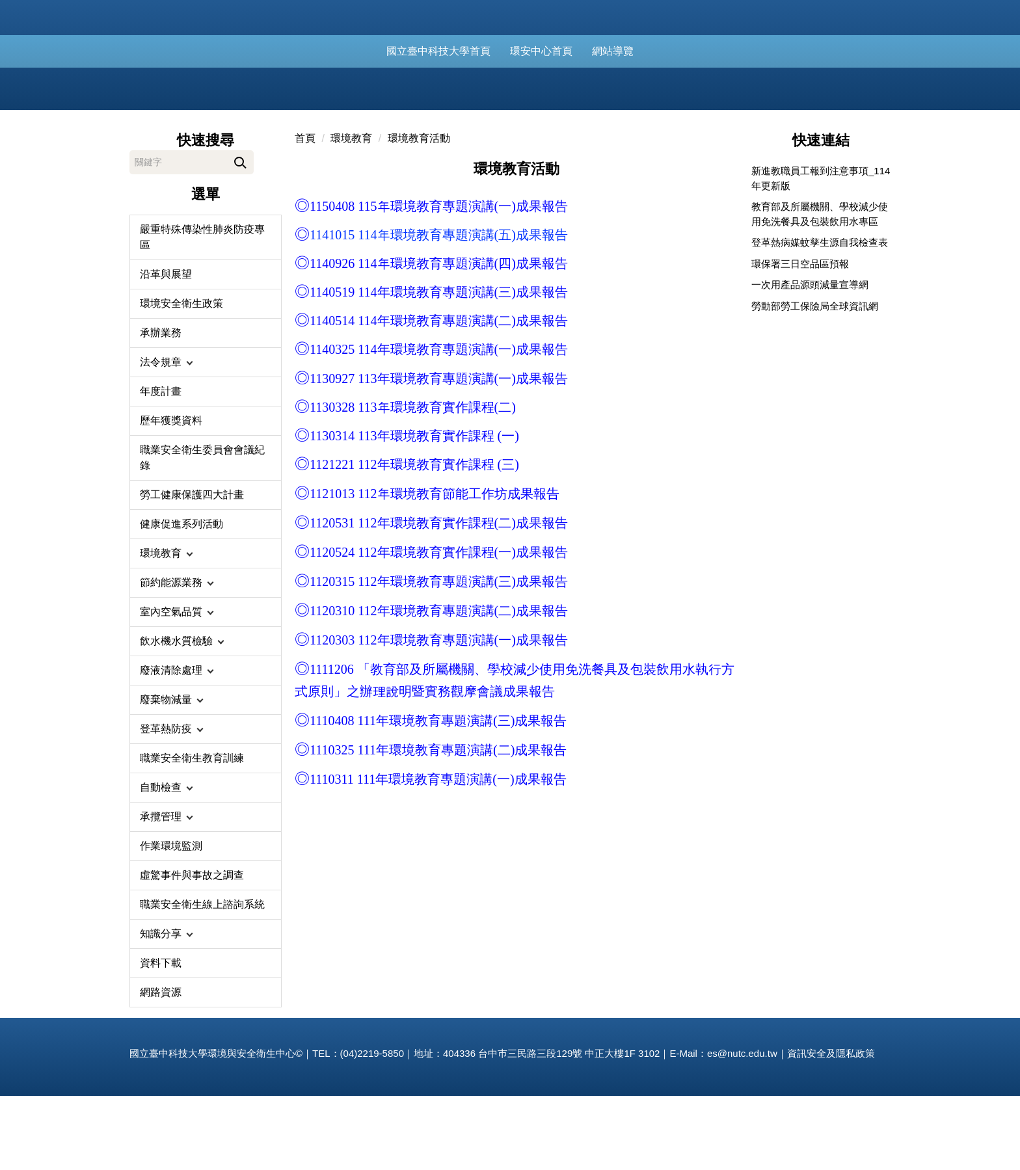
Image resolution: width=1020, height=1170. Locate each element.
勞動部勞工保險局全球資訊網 (814, 380)
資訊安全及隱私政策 (831, 1127)
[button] (205, 436)
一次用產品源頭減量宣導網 (809, 358)
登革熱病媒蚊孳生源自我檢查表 (819, 316)
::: (376, 51)
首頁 (305, 212)
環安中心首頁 (555, 51)
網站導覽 (627, 51)
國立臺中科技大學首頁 (453, 51)
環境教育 (351, 212)
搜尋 (240, 234)
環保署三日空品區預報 (800, 337)
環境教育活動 (419, 212)
